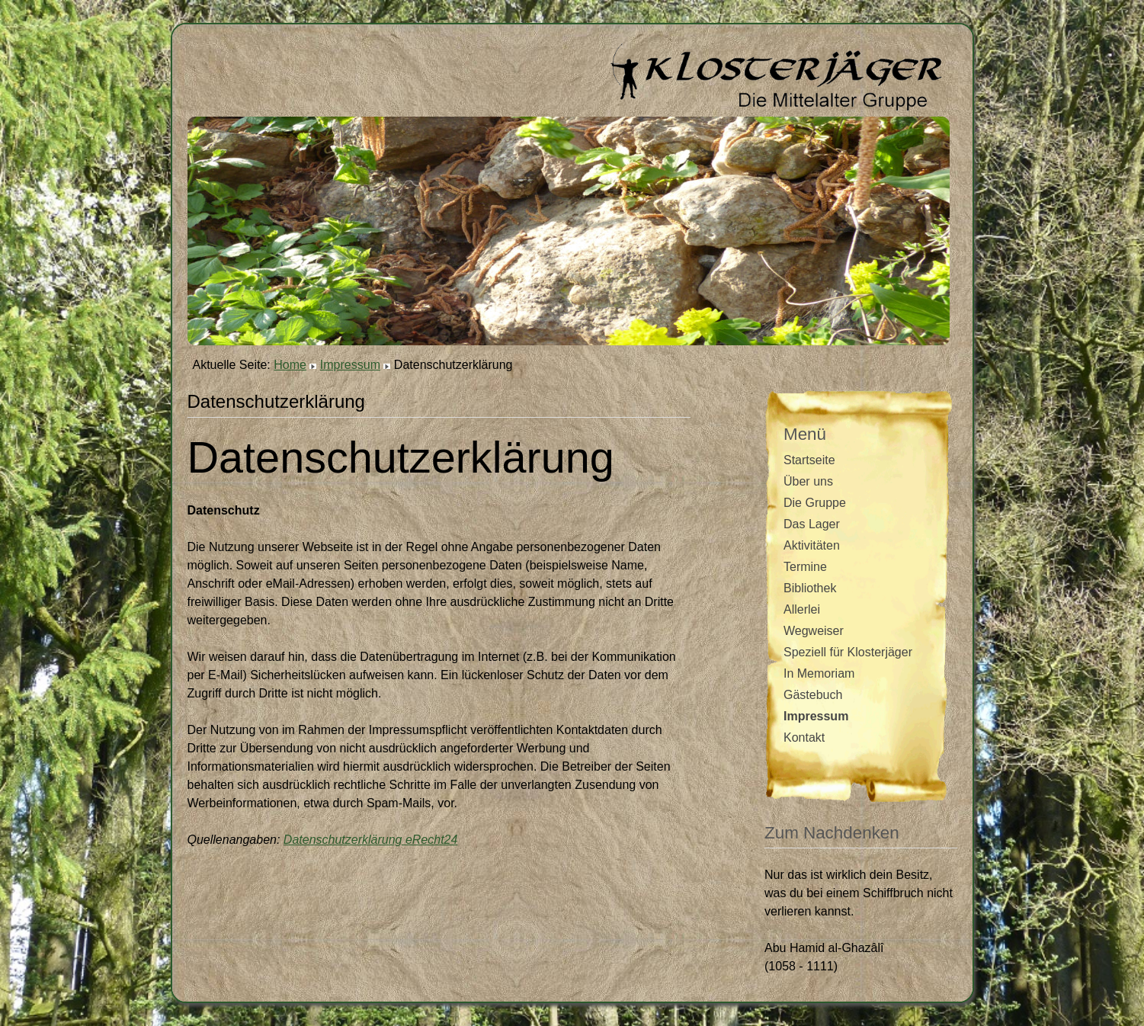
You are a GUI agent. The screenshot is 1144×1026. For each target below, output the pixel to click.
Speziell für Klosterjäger (847, 652)
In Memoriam (818, 673)
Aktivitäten (811, 545)
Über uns (808, 481)
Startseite (809, 460)
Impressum (350, 364)
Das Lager (811, 524)
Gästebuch (812, 694)
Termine (805, 566)
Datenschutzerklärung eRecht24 (371, 839)
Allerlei (801, 609)
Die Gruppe (814, 502)
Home (290, 364)
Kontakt (804, 737)
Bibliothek (809, 588)
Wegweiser (813, 630)
